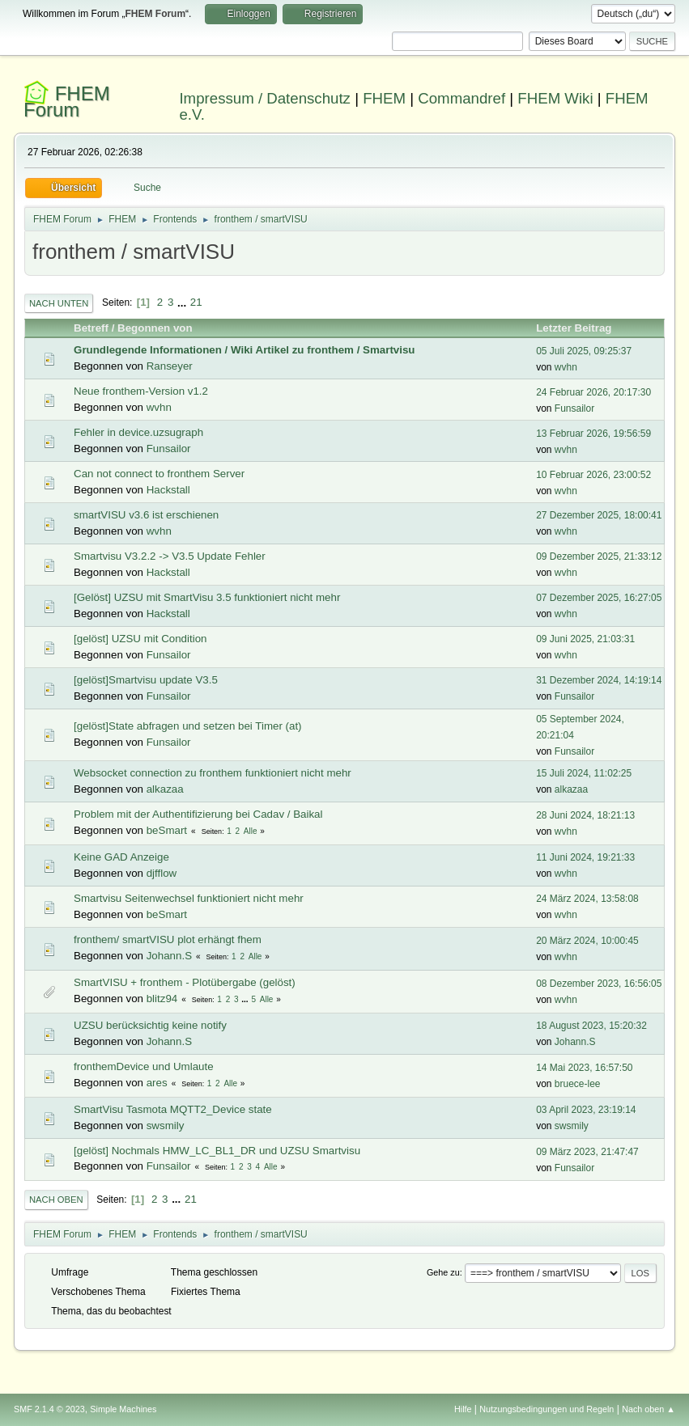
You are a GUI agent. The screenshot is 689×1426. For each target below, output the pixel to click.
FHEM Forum (66, 102)
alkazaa (165, 789)
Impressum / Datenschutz (265, 98)
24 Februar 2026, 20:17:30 (593, 392)
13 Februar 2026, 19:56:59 (593, 433)
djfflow (162, 873)
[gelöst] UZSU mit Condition (140, 639)
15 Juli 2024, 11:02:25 (584, 773)
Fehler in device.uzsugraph (138, 432)
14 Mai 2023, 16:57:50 (584, 1067)
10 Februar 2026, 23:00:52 (593, 474)
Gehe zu (443, 1272)
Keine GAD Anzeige (121, 857)
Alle (250, 831)
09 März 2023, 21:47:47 (587, 1151)
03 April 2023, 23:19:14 (586, 1109)
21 (196, 302)
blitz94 (162, 998)
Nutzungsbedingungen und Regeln (546, 1409)
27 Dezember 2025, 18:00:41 (598, 515)
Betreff (91, 328)
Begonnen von (155, 328)
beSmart (167, 830)
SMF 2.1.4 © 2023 (49, 1409)
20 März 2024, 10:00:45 (587, 940)
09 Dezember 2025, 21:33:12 (598, 556)
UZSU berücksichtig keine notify (150, 1025)
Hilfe (463, 1409)
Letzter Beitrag (581, 328)
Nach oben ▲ (648, 1409)
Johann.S (169, 956)
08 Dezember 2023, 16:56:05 (598, 983)
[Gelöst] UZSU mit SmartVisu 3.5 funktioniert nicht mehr (207, 597)
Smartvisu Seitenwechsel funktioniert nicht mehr (189, 898)
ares (157, 1083)
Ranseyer (170, 366)
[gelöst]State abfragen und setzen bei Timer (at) (188, 726)
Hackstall (168, 490)
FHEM (384, 98)
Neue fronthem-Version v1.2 (141, 391)
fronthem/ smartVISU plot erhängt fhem (168, 939)
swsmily (166, 1125)
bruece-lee (578, 1084)
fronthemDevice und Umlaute (144, 1066)
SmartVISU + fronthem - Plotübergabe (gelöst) (185, 982)
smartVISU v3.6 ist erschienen (146, 515)
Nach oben (56, 1199)
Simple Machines (123, 1409)
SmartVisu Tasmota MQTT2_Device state (173, 1109)
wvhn (566, 367)
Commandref (461, 98)
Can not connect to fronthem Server (159, 474)
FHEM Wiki (555, 98)
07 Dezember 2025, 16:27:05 (598, 597)
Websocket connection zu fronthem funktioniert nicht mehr (212, 773)
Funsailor (574, 408)
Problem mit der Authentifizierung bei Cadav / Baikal (198, 814)
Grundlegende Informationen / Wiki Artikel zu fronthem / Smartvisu (244, 350)
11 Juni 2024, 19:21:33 (585, 857)
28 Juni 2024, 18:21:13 (585, 815)
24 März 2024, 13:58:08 (587, 898)
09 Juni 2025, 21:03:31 (585, 639)
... (183, 302)
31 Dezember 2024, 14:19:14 (598, 680)
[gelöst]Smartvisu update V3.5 (146, 680)
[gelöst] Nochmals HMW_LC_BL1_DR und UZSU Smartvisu (217, 1151)
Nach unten (58, 303)
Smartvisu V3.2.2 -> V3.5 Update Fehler (170, 556)
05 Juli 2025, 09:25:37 (584, 351)
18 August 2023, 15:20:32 (591, 1025)
